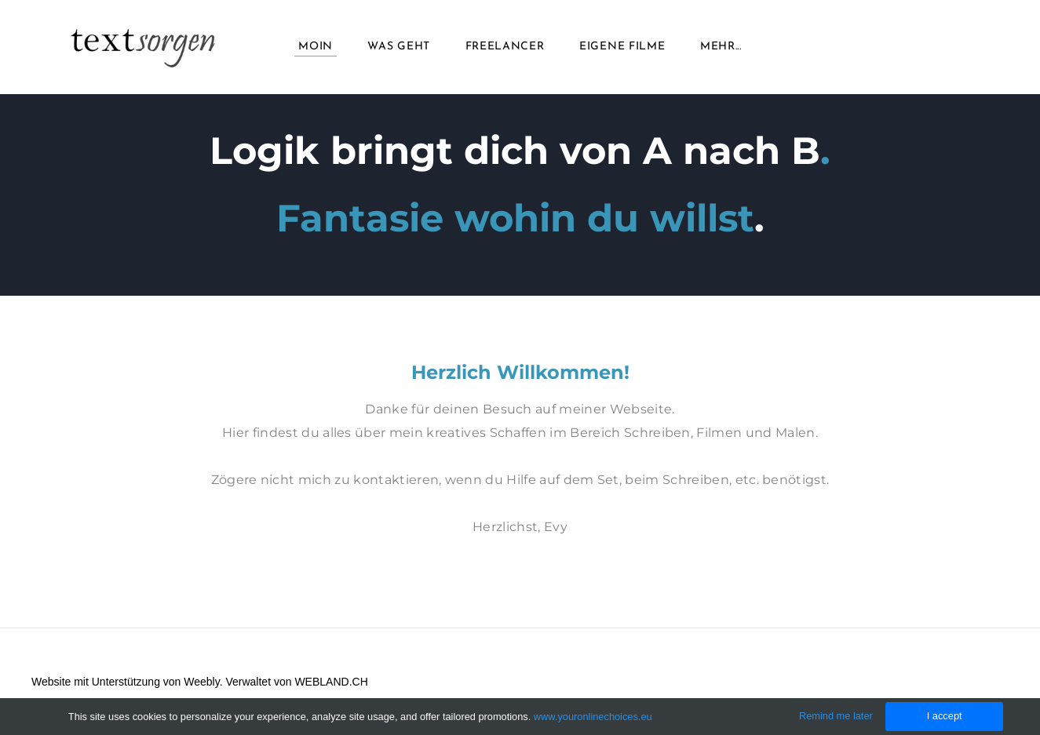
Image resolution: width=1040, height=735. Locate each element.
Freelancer (505, 47)
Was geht (398, 47)
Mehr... (721, 47)
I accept (944, 716)
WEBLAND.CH (330, 681)
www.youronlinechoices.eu (593, 716)
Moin (315, 47)
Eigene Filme (622, 47)
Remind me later (836, 716)
